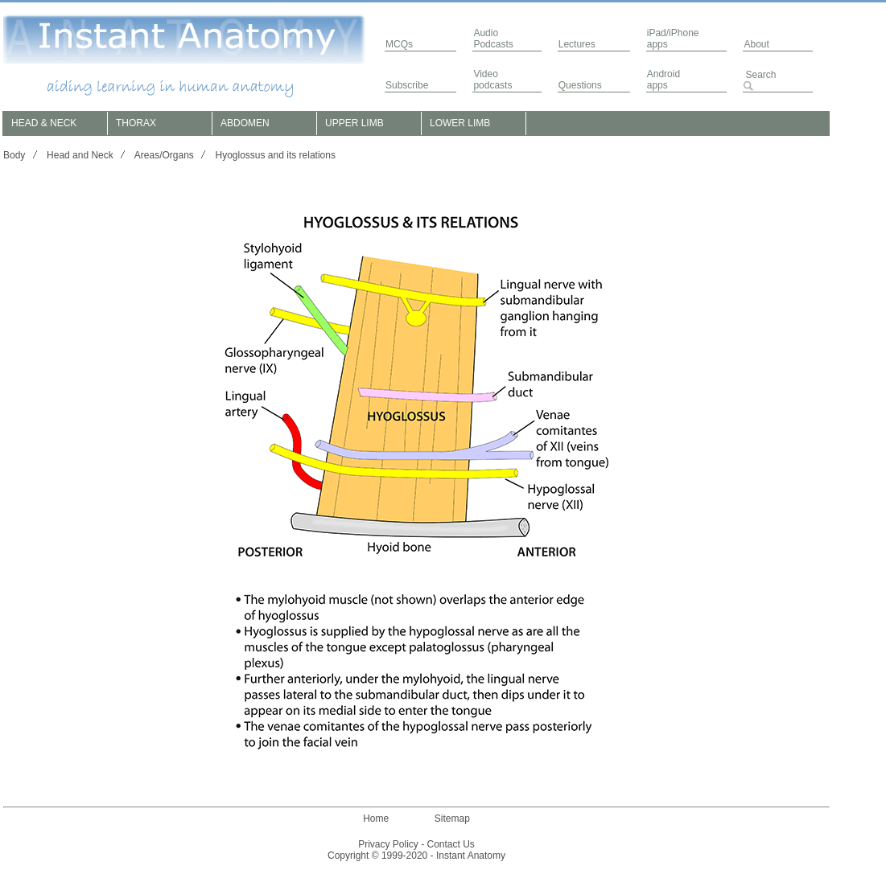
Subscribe (406, 85)
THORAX (136, 123)
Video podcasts (492, 79)
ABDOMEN (245, 123)
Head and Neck (80, 155)
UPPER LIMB (354, 123)
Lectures (576, 44)
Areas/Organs (164, 155)
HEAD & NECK (43, 123)
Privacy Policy (388, 844)
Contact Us (451, 844)
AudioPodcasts (493, 38)
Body (14, 155)
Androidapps (663, 79)
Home (376, 818)
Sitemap (452, 818)
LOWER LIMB (460, 123)
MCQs (399, 44)
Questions (580, 85)
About (756, 44)
